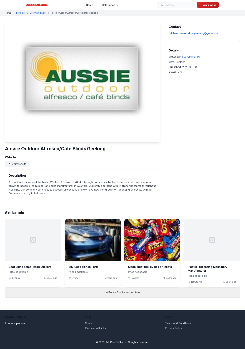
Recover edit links (95, 328)
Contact (89, 323)
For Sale (20, 12)
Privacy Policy (173, 328)
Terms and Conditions (178, 323)
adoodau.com (37, 5)
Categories (110, 5)
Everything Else (38, 12)
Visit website (17, 164)
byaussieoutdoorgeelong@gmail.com (196, 33)
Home (89, 5)
